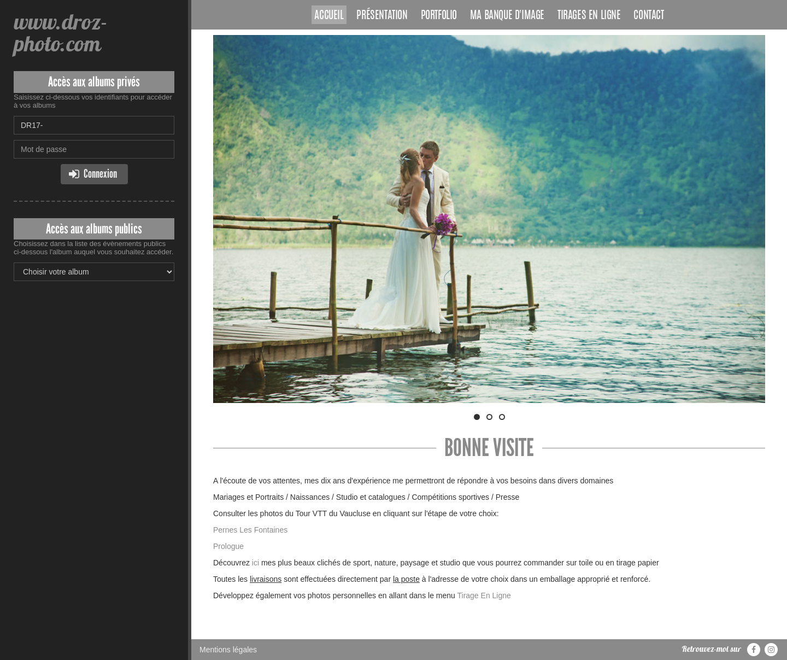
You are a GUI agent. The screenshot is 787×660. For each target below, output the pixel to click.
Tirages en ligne (589, 15)
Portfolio (439, 15)
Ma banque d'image (507, 15)
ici (255, 562)
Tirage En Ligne (483, 595)
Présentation (381, 15)
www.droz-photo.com (61, 32)
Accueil (328, 15)
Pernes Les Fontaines (250, 529)
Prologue (229, 546)
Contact (648, 15)
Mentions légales (228, 649)
